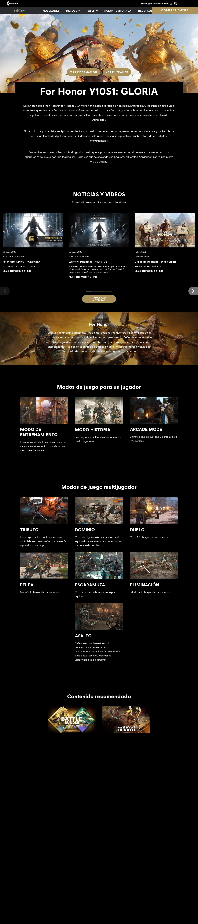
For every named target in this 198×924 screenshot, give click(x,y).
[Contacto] (28, 919)
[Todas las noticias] (99, 299)
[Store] (28, 884)
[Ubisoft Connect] (28, 890)
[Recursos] (146, 10)
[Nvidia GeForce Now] (148, 894)
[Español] (174, 867)
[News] (28, 903)
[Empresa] (28, 896)
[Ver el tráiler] (117, 72)
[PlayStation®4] (113, 912)
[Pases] (92, 10)
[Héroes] (73, 10)
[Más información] (83, 72)
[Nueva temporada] (118, 10)
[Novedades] (51, 10)
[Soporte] (28, 909)
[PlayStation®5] (113, 905)
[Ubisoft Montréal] (77, 893)
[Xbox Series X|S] (113, 893)
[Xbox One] (113, 899)
